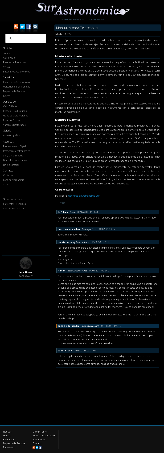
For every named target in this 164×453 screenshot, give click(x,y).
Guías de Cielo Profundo (15, 115)
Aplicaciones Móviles (13, 208)
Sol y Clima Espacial (13, 155)
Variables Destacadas (14, 124)
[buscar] (25, 38)
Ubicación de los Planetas (16, 86)
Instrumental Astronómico (16, 150)
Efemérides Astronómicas (16, 81)
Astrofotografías (11, 135)
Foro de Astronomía (13, 179)
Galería (6, 435)
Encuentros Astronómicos (16, 71)
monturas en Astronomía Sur (84, 195)
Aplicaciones (39, 439)
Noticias (7, 431)
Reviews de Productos (14, 62)
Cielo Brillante (10, 106)
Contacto (8, 175)
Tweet (62, 202)
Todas (6, 53)
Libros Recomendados (15, 160)
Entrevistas (8, 447)
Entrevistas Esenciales (14, 203)
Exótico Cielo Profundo (15, 110)
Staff (5, 184)
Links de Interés (11, 164)
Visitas (6, 66)
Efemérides (9, 439)
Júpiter (6, 95)
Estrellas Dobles (11, 120)
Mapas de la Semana (14, 91)
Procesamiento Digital (14, 146)
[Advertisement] (26, 233)
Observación (9, 57)
